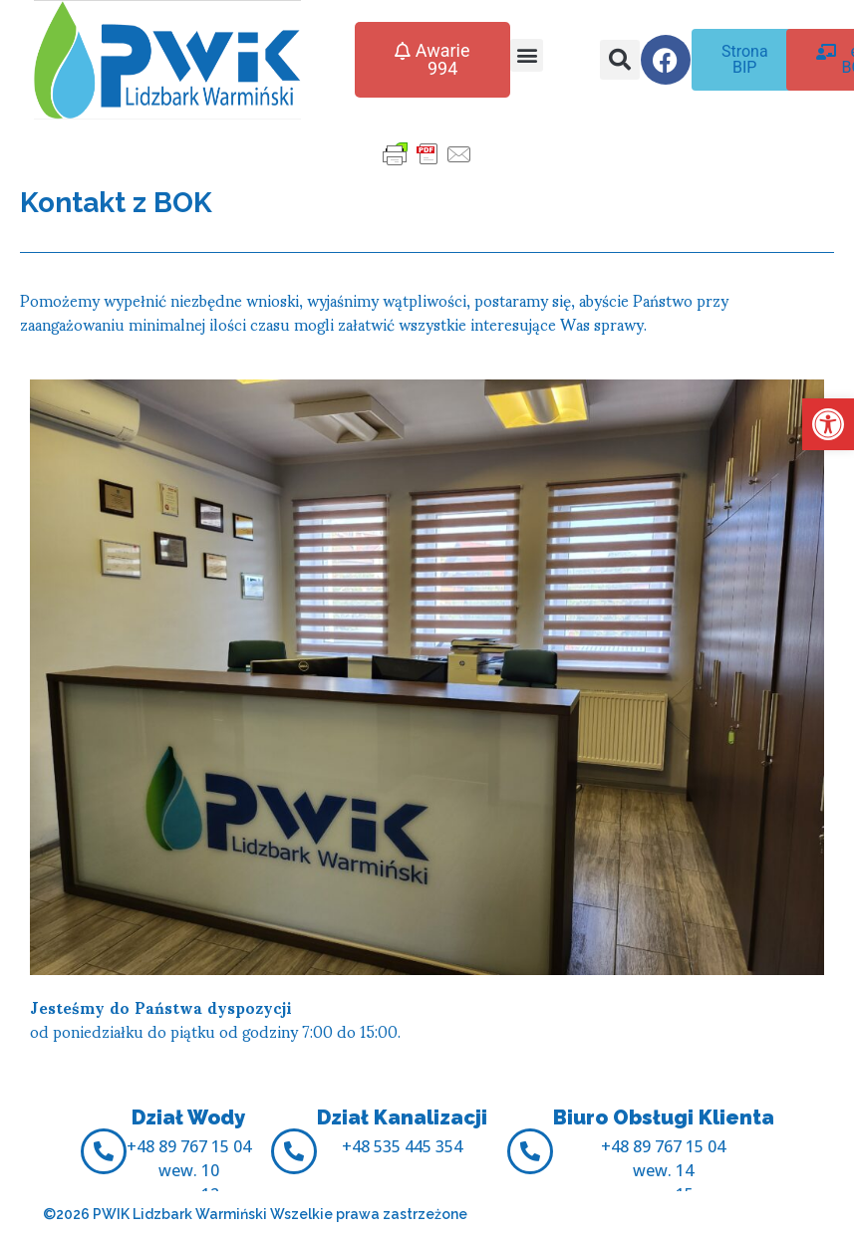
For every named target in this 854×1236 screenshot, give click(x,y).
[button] (828, 424)
